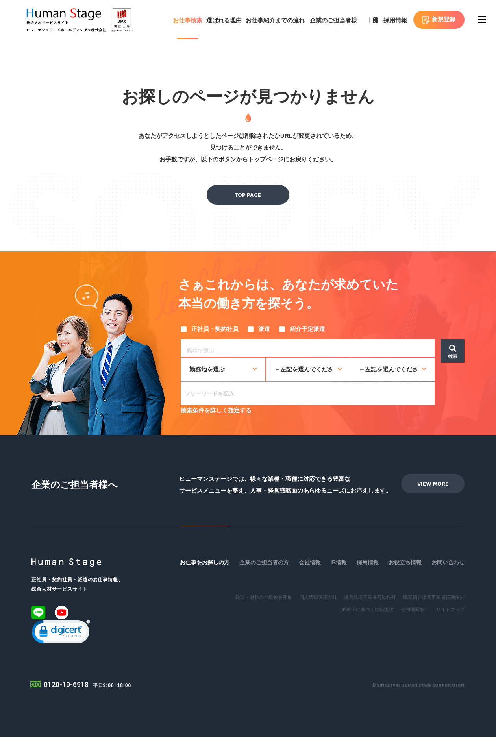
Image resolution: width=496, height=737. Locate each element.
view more (432, 483)
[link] (61, 633)
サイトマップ (450, 609)
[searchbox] (309, 349)
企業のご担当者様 (333, 20)
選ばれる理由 (224, 20)
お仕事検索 (187, 20)
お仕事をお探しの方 (204, 562)
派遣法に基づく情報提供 (368, 609)
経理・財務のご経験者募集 (263, 597)
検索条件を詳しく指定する (216, 410)
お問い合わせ (448, 562)
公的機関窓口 (415, 609)
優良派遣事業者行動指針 (370, 597)
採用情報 (395, 20)
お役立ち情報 (405, 562)
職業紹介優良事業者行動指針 (434, 597)
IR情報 (338, 562)
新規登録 (443, 19)
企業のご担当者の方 (264, 562)
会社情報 (310, 562)
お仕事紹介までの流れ (275, 20)
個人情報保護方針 (318, 597)
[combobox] (308, 348)
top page (248, 194)
